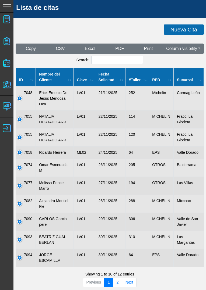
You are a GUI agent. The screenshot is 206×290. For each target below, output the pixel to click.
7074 (28, 165)
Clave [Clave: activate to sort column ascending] (82, 80)
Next (129, 282)
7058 (28, 152)
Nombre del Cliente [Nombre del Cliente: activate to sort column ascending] (49, 77)
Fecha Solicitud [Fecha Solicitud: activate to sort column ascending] (106, 77)
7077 (28, 183)
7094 (28, 255)
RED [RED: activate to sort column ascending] (156, 80)
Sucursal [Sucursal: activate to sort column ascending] (185, 80)
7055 (28, 116)
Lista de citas (37, 7)
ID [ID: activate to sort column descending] (21, 80)
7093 (28, 237)
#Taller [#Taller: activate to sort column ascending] (135, 80)
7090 (28, 219)
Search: (109, 60)
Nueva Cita (183, 30)
